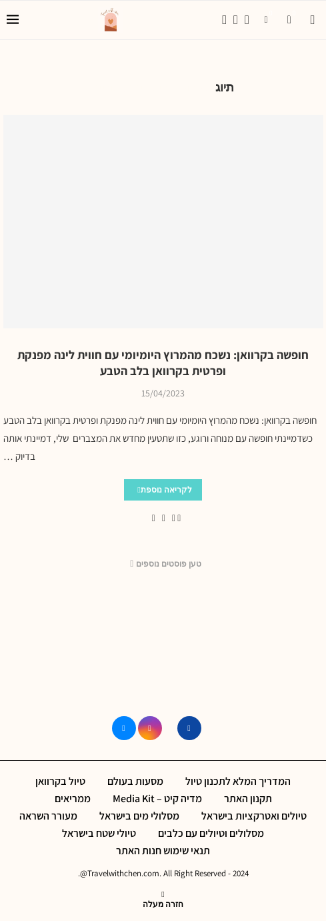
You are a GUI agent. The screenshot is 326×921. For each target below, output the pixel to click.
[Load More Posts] (163, 564)
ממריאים (73, 799)
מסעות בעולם (135, 781)
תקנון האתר (248, 799)
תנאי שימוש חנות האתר (163, 851)
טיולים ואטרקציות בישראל (254, 816)
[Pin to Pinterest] (163, 518)
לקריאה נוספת (164, 489)
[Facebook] (224, 20)
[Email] (247, 20)
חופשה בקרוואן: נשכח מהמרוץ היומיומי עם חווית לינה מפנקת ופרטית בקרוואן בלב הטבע (163, 362)
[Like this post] (179, 518)
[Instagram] (235, 20)
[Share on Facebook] (173, 518)
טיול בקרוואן (60, 781)
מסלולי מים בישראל (139, 816)
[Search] (312, 20)
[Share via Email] (153, 518)
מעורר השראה (48, 816)
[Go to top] (163, 903)
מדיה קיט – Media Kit (157, 799)
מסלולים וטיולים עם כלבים (211, 833)
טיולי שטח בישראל (99, 833)
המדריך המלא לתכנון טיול (238, 781)
